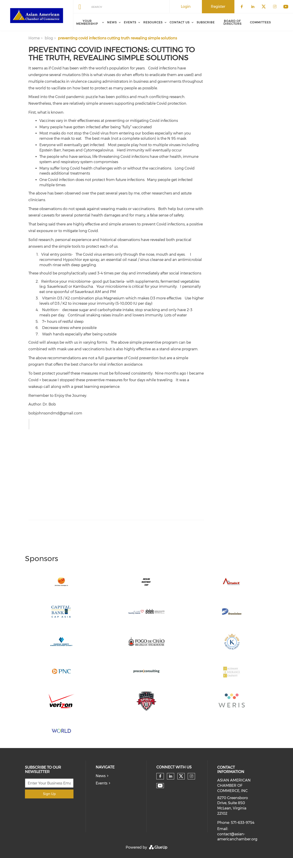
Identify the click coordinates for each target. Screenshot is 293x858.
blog (49, 38)
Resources (153, 22)
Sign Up (49, 794)
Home (34, 38)
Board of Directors (232, 22)
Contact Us (180, 22)
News (101, 776)
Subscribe (206, 22)
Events (101, 783)
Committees (260, 22)
